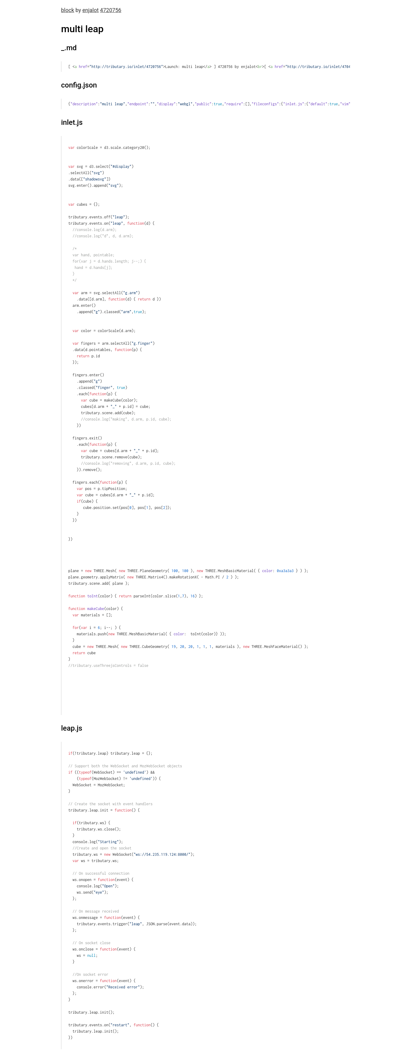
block (67, 10)
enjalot (90, 10)
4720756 (110, 10)
